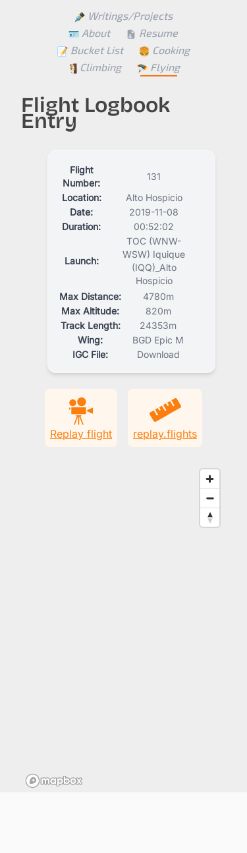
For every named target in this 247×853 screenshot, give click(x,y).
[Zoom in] (209, 478)
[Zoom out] (209, 498)
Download (158, 354)
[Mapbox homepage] (54, 780)
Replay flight (81, 417)
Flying (158, 67)
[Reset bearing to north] (209, 517)
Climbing (94, 67)
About (89, 32)
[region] (123, 627)
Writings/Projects (123, 15)
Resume (152, 32)
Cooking (164, 50)
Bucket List (90, 50)
